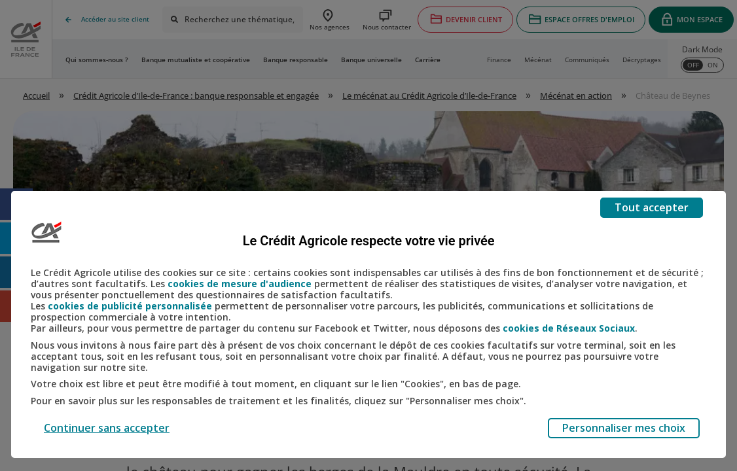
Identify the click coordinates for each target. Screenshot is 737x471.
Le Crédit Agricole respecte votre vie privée (369, 241)
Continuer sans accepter (107, 428)
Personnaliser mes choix (623, 428)
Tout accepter (652, 207)
